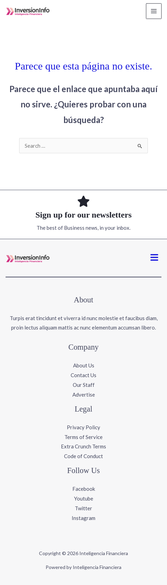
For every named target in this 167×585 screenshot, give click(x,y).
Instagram (83, 518)
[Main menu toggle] (154, 11)
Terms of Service (83, 437)
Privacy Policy (83, 427)
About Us (83, 365)
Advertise (83, 394)
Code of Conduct (83, 456)
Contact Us (83, 375)
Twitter (83, 508)
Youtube (83, 498)
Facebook (83, 489)
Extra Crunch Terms (83, 446)
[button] (154, 257)
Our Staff (84, 385)
